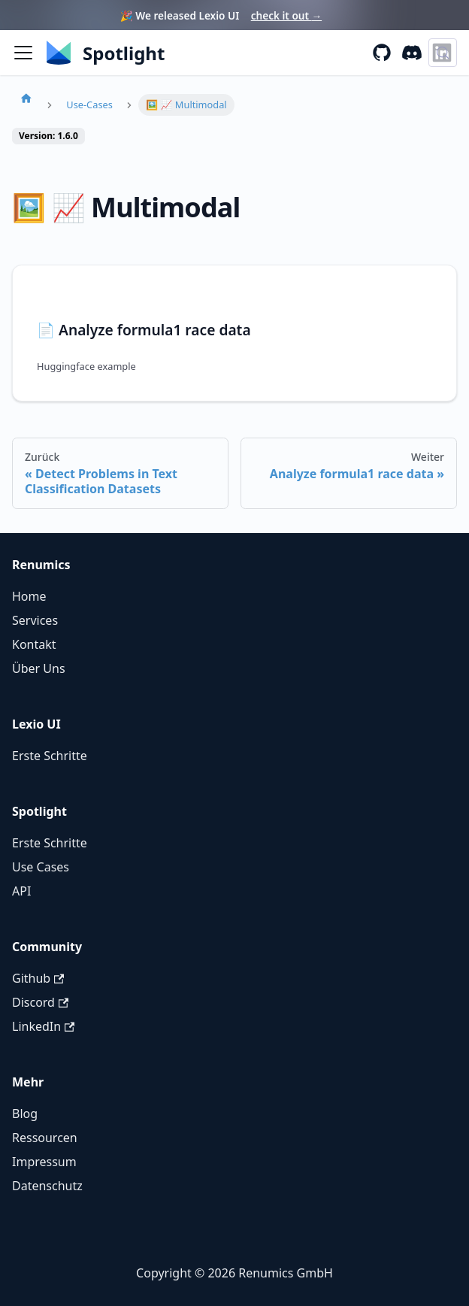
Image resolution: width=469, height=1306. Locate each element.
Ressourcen (44, 1137)
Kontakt (34, 644)
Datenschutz (47, 1185)
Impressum (44, 1161)
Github (38, 978)
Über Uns (38, 668)
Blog (25, 1113)
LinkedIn (43, 1026)
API (21, 891)
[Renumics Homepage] (106, 52)
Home (29, 596)
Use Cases (40, 867)
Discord (40, 1002)
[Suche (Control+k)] (442, 52)
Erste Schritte (49, 755)
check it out (286, 15)
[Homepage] (26, 97)
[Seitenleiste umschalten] (23, 52)
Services (35, 620)
